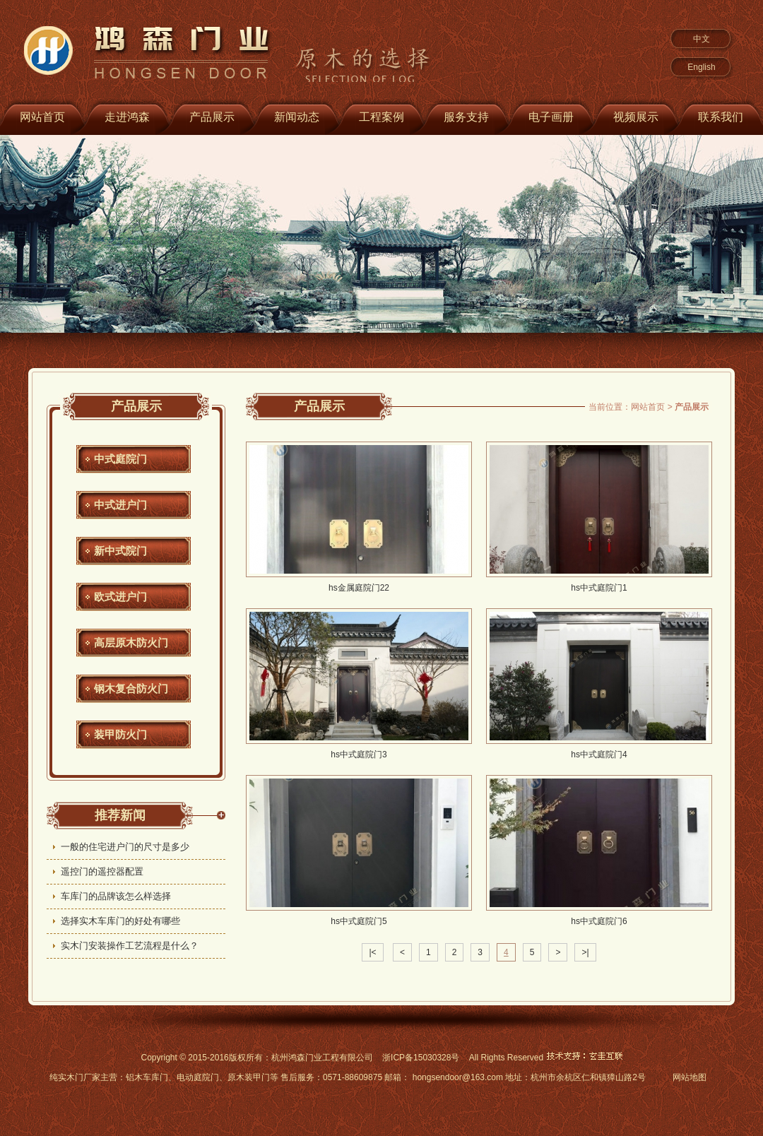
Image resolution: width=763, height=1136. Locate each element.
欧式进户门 (120, 597)
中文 (701, 39)
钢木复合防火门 (131, 688)
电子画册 (551, 117)
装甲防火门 (120, 734)
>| (584, 952)
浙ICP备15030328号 (420, 1058)
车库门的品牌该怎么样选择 (116, 896)
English (701, 67)
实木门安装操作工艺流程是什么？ (130, 945)
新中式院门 (120, 551)
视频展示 (635, 117)
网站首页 (648, 407)
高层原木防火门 (131, 643)
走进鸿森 (127, 117)
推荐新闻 (120, 815)
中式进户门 (120, 505)
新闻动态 (296, 117)
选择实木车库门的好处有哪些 (120, 921)
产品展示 (212, 117)
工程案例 (381, 117)
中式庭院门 (120, 459)
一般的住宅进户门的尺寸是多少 (125, 846)
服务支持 (466, 117)
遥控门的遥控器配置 (102, 871)
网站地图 (689, 1077)
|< (372, 952)
